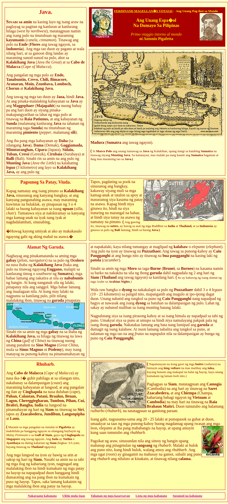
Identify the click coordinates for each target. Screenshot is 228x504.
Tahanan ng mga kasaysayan (110, 496)
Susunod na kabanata (187, 496)
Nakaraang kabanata (42, 496)
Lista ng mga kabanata (151, 496)
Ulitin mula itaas (73, 496)
